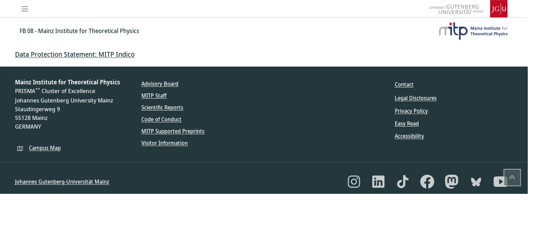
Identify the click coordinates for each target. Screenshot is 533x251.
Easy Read (407, 123)
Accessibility (409, 136)
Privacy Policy (411, 111)
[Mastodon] (452, 182)
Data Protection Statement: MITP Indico (75, 54)
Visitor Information (164, 143)
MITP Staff (153, 95)
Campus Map (45, 148)
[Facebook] (427, 182)
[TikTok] (403, 182)
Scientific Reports (162, 107)
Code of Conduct (161, 119)
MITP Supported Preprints (173, 131)
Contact (404, 84)
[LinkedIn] (378, 182)
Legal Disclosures (416, 98)
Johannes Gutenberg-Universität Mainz (62, 181)
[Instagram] (354, 182)
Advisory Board (159, 84)
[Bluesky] (476, 182)
